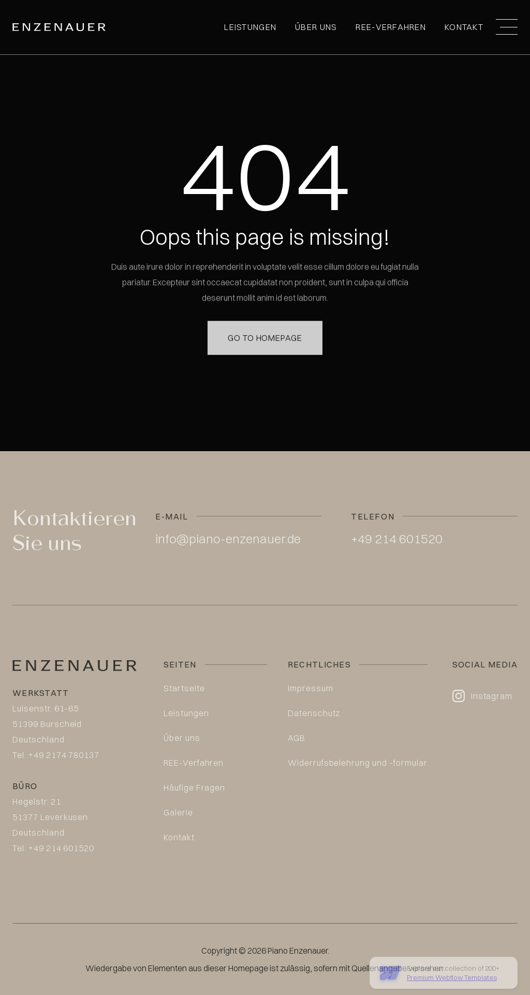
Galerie (178, 812)
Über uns (316, 27)
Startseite (184, 688)
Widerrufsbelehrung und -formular (358, 763)
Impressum (310, 688)
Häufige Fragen (194, 787)
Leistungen (250, 27)
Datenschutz (314, 713)
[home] (59, 27)
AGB (296, 738)
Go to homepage (265, 325)
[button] (507, 27)
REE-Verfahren (391, 27)
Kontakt (464, 27)
